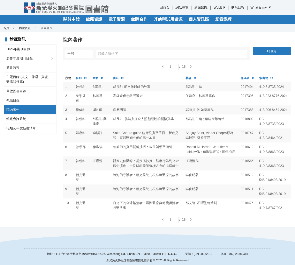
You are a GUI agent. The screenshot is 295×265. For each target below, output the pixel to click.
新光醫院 (200, 7)
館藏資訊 (94, 19)
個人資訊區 (199, 19)
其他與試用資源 (168, 19)
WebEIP (219, 7)
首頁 (6, 28)
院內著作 (13, 109)
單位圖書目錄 (16, 91)
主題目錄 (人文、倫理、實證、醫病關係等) (28, 79)
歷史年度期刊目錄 (19, 58)
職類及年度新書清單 (21, 128)
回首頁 (164, 7)
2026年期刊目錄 (18, 49)
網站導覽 (182, 7)
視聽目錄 (13, 100)
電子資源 (116, 19)
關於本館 (71, 19)
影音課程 (223, 19)
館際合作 (139, 19)
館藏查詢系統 (16, 119)
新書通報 (13, 67)
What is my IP (260, 7)
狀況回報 (237, 7)
